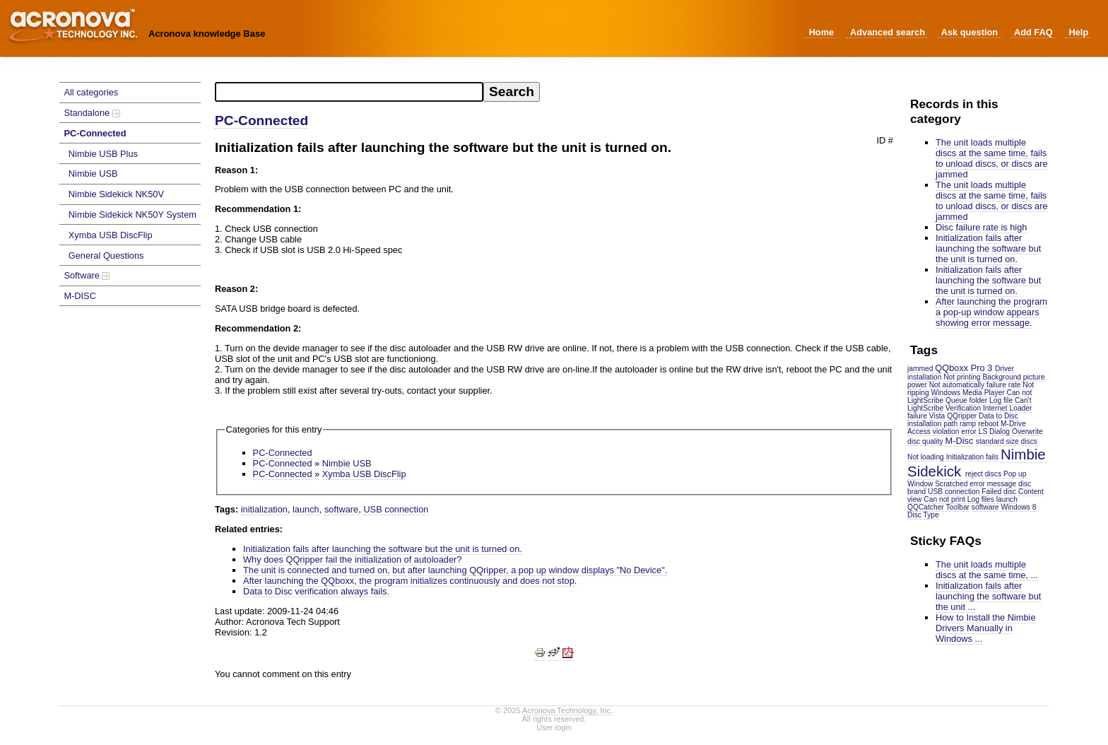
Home (822, 32)
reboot (988, 424)
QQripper (962, 416)
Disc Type (923, 515)
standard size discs (1006, 441)
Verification (963, 408)
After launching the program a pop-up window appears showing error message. (991, 312)
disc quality (925, 441)
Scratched (951, 484)
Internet (995, 408)
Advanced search (887, 32)
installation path (932, 424)
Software (87, 275)
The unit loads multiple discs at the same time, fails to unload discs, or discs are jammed (992, 158)
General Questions (106, 255)
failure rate (1003, 385)
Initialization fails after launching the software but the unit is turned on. (988, 248)
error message (993, 484)
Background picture (1013, 377)
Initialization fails (972, 457)
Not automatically (957, 385)
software (985, 507)
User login (554, 727)
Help (1078, 32)
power (917, 385)
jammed (920, 368)
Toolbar (957, 507)
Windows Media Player (968, 393)
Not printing (961, 377)
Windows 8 (1018, 507)
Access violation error (942, 431)
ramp (968, 424)
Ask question (969, 32)
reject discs (983, 474)
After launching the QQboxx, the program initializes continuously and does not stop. (410, 580)
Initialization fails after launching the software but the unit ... (988, 596)
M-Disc (959, 440)
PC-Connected (95, 133)
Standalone (91, 112)
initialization (264, 509)
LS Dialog (994, 431)
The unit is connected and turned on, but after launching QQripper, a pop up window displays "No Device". (455, 570)
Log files (980, 499)
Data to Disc (998, 416)
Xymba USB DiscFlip (111, 235)
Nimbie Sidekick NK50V (116, 194)
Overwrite (1027, 431)
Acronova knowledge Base (206, 33)
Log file (1001, 400)
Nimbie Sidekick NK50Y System (132, 214)
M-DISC (80, 296)
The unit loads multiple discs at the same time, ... (987, 569)
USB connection (953, 491)
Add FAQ (1033, 32)
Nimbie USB (93, 173)
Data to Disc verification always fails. (316, 591)
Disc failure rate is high (981, 227)
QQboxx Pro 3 (963, 368)
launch (306, 509)
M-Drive (1013, 424)
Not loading (925, 457)
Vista (937, 416)
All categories (91, 92)
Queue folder (966, 400)
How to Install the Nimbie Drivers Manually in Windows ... (986, 628)
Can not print (944, 499)
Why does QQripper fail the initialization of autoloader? (352, 559)
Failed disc (999, 491)
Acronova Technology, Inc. (567, 710)
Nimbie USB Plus (103, 153)
